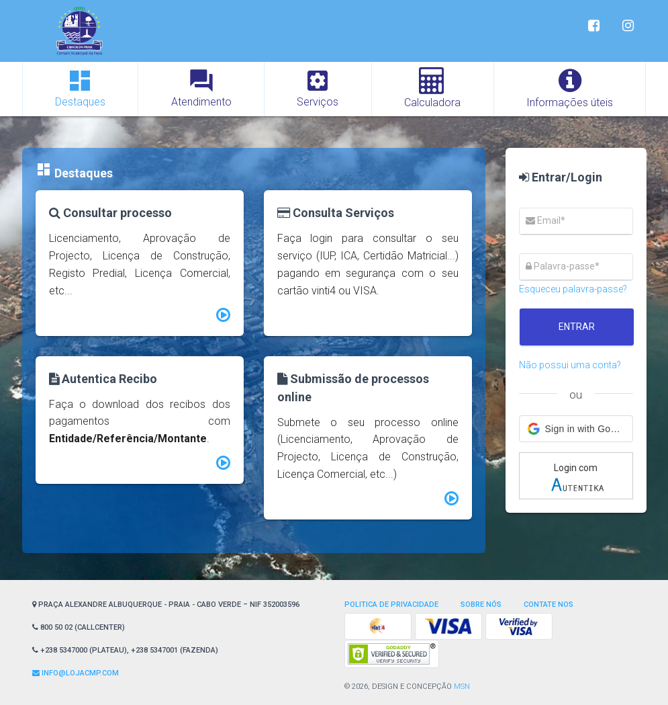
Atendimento (201, 87)
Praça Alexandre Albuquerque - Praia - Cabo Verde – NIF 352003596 (165, 604)
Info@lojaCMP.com (75, 673)
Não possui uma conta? (570, 365)
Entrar (577, 326)
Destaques (80, 87)
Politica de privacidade (391, 604)
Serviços (317, 87)
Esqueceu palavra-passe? (573, 289)
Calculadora (432, 88)
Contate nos (548, 604)
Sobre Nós (481, 604)
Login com (577, 477)
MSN (462, 686)
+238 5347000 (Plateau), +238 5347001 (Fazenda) (125, 650)
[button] (576, 428)
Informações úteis (569, 88)
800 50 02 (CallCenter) (78, 627)
